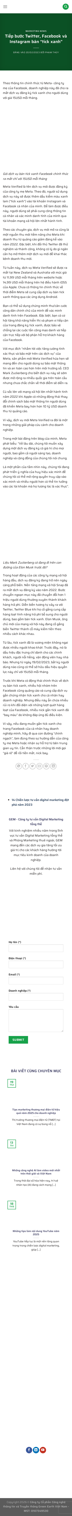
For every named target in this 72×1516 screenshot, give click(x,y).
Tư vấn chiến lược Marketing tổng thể (55, 1336)
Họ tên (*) (36, 947)
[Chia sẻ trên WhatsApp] (19, 766)
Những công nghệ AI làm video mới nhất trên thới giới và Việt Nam (36, 1172)
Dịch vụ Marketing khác (56, 1394)
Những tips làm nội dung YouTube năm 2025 (36, 1233)
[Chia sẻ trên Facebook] (25, 766)
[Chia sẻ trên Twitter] (32, 766)
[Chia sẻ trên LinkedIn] (53, 766)
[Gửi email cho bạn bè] (39, 766)
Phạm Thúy (52, 52)
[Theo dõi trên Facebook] (29, 1450)
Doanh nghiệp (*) (36, 996)
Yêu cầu (36, 1020)
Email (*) (36, 979)
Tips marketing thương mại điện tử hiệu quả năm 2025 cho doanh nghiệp (36, 1111)
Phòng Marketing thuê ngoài (55, 1349)
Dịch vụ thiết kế (54, 1385)
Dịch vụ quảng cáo (56, 1372)
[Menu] (5, 6)
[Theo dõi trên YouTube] (43, 1450)
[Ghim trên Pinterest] (46, 766)
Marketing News (36, 31)
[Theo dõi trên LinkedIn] (36, 1450)
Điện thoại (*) (36, 963)
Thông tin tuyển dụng (36, 1475)
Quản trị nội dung (55, 1379)
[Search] (66, 7)
